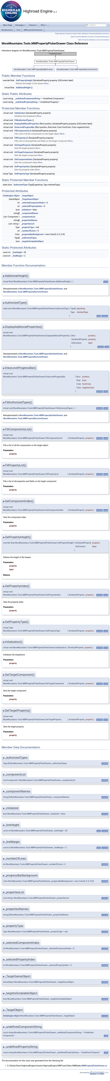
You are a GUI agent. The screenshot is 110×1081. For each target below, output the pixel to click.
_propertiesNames (29, 220)
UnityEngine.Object (11, 196)
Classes (33, 25)
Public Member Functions (63, 34)
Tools (18, 30)
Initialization (19, 113)
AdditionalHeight (23, 87)
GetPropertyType (21, 174)
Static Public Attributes (80, 34)
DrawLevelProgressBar (24, 127)
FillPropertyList (21, 138)
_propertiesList (27, 224)
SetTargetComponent (23, 152)
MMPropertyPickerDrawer (33, 30)
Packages (20, 25)
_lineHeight (17, 252)
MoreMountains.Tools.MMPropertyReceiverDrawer (25, 292)
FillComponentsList (22, 131)
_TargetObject (27, 196)
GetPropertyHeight (24, 80)
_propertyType (27, 227)
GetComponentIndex (23, 159)
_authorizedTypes (29, 238)
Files (44, 25)
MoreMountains (7, 30)
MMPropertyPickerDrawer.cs (94, 1066)
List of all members (103, 40)
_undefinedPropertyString (26, 102)
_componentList (28, 217)
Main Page (7, 25)
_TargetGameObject (30, 199)
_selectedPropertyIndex (31, 206)
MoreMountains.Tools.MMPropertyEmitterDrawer (41, 289)
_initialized (26, 210)
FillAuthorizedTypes (23, 120)
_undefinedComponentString (27, 98)
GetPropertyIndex (22, 166)
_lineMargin (17, 256)
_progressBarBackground (32, 234)
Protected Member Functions (99, 34)
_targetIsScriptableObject (32, 241)
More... (47, 83)
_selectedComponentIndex (33, 203)
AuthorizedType (21, 185)
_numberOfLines (28, 231)
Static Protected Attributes (86, 40)
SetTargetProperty (22, 145)
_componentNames (29, 213)
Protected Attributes (101, 37)
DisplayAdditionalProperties (26, 124)
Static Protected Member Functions (82, 37)
